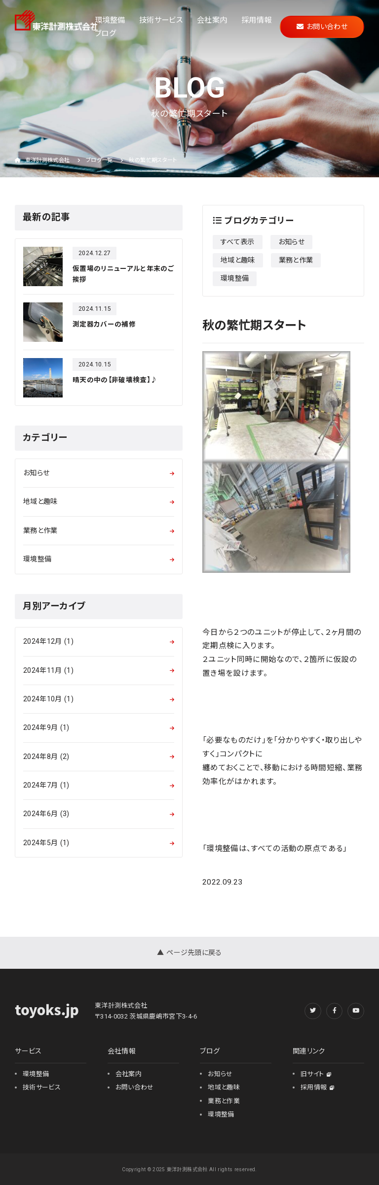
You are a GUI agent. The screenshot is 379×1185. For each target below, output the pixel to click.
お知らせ (291, 242)
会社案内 (212, 19)
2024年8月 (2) (46, 756)
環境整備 (110, 19)
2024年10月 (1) (48, 699)
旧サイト (316, 1074)
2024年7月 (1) (46, 785)
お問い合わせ (322, 27)
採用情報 (256, 19)
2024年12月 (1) (48, 641)
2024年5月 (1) (46, 843)
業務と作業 (296, 260)
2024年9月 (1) (46, 727)
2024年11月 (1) (48, 670)
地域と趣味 (238, 260)
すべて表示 (238, 242)
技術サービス (161, 19)
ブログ (105, 33)
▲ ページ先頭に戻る (189, 952)
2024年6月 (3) (46, 814)
